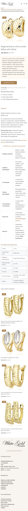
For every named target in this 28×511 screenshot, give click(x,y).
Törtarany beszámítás (6, 499)
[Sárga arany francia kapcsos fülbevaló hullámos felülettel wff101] (14, 305)
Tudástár (3, 507)
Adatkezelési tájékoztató (6, 482)
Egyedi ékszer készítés (6, 500)
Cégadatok (3, 488)
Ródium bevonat (5, 506)
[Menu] (21, 3)
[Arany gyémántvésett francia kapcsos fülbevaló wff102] (14, 376)
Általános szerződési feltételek (8, 480)
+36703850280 (4, 463)
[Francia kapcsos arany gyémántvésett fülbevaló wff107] (14, 413)
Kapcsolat (3, 487)
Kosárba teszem (9, 83)
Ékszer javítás (4, 502)
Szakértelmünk (4, 485)
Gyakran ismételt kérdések (7, 483)
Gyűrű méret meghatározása (7, 504)
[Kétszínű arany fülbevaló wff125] (14, 341)
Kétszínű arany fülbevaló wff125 (10, 357)
